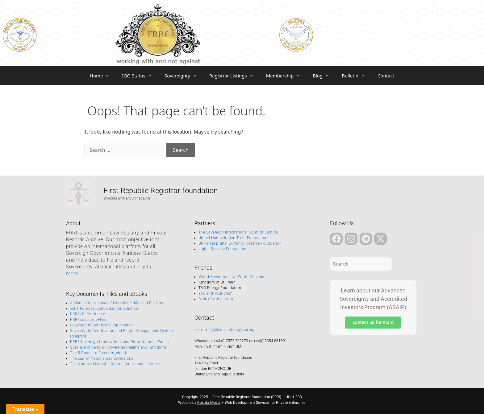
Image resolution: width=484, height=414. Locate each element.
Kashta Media (208, 402)
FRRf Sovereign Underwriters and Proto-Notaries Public (119, 342)
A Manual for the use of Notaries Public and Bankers (116, 303)
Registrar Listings (234, 75)
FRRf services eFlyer (88, 319)
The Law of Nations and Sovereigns (101, 358)
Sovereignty (184, 75)
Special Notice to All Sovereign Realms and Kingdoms (118, 347)
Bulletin (356, 75)
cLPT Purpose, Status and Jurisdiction (104, 308)
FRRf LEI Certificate (87, 314)
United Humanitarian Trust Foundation (233, 238)
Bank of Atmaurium (215, 299)
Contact (386, 75)
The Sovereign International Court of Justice (238, 232)
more (72, 273)
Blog (324, 75)
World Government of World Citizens (231, 277)
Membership (286, 75)
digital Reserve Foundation (222, 249)
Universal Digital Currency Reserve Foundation (240, 243)
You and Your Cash (215, 293)
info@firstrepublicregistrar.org (229, 330)
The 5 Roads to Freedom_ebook (98, 353)
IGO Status (140, 75)
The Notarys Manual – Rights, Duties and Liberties (115, 364)
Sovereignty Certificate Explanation (101, 325)
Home (103, 75)
